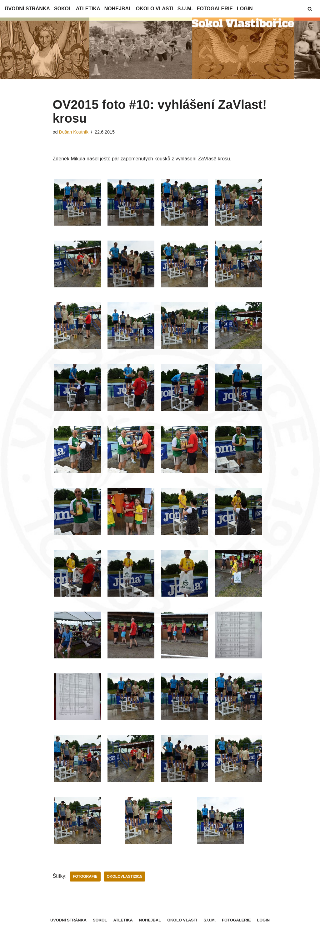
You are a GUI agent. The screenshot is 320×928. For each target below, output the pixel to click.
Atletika (88, 8)
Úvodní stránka (27, 8)
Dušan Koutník (73, 131)
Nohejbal (118, 8)
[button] (310, 9)
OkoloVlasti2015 (124, 876)
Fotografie (85, 876)
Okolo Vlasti (154, 8)
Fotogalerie (215, 8)
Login (245, 8)
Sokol (63, 8)
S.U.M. (185, 8)
